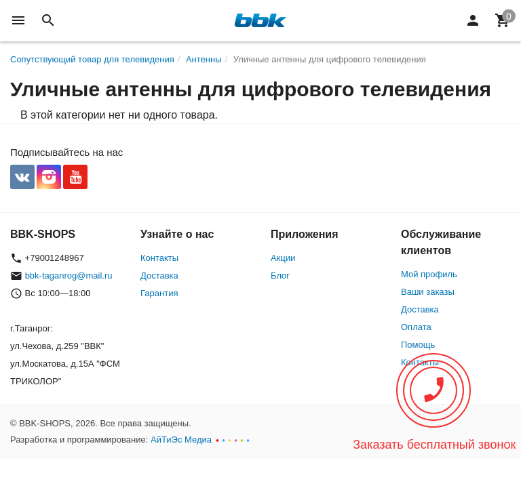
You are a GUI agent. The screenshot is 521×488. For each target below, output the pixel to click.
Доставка (159, 275)
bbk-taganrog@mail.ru (69, 275)
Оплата (416, 327)
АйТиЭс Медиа (181, 439)
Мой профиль (429, 274)
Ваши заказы (428, 292)
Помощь (418, 345)
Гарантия (159, 293)
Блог (280, 275)
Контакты (159, 258)
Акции (283, 258)
